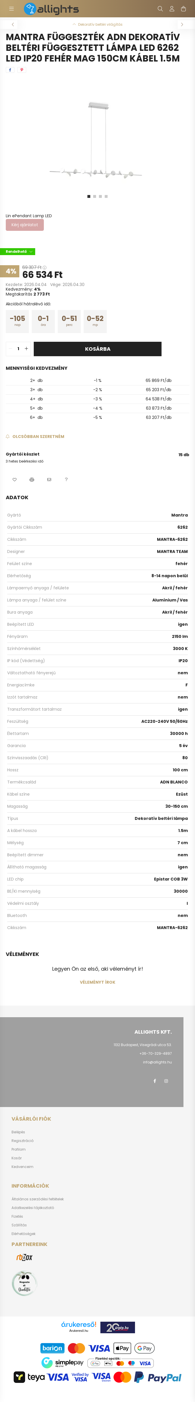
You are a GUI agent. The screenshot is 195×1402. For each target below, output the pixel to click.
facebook (154, 1081)
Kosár (17, 1158)
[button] (14, 480)
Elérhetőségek (23, 1234)
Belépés (18, 1132)
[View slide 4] (106, 196)
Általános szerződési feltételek (38, 1199)
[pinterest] (21, 70)
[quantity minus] (10, 349)
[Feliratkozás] (35, 437)
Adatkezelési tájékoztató (33, 1208)
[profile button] (172, 8)
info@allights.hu (157, 1062)
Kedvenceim (22, 1167)
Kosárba (97, 348)
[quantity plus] (26, 349)
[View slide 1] (88, 196)
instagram (166, 1081)
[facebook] (10, 70)
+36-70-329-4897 (155, 1053)
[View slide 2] (94, 196)
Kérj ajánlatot (25, 225)
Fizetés (17, 1217)
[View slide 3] (100, 196)
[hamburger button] (11, 8)
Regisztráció (22, 1141)
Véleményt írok (97, 982)
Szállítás (19, 1225)
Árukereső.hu (78, 1330)
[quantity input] (18, 349)
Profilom (19, 1149)
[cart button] (183, 8)
